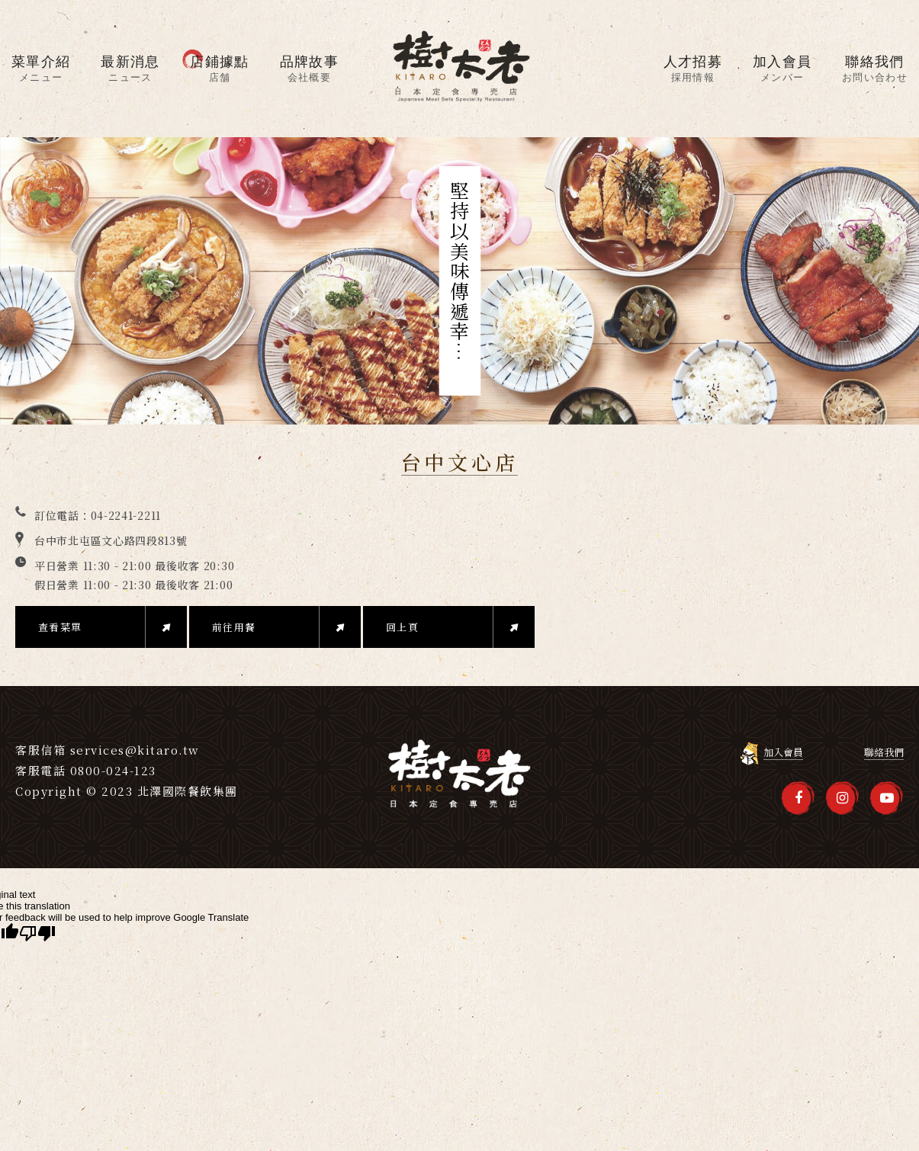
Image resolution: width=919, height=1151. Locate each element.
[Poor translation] (37, 933)
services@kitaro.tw (135, 750)
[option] (459, 281)
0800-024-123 (113, 770)
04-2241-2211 (126, 515)
